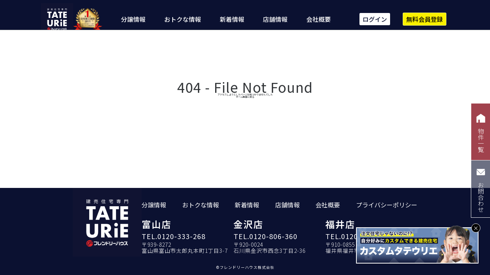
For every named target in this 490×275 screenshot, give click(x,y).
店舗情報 (275, 19)
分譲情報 (133, 19)
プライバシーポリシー (386, 207)
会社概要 (318, 19)
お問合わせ (480, 188)
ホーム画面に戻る (245, 105)
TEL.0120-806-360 (265, 238)
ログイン (375, 19)
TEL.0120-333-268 (174, 238)
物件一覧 (480, 132)
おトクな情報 (182, 19)
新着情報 (232, 19)
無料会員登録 (424, 19)
